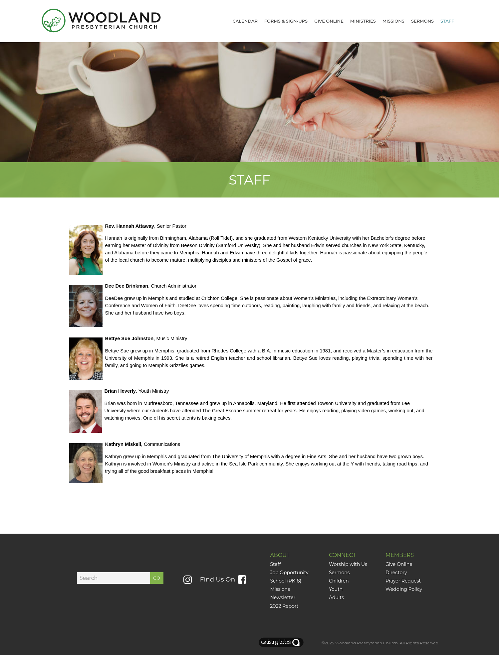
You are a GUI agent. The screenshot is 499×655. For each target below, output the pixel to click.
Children (339, 581)
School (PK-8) (285, 581)
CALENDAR (245, 21)
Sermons (422, 21)
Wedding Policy (403, 589)
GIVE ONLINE (329, 21)
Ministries (363, 21)
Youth (336, 589)
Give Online (398, 564)
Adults (336, 597)
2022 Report (284, 606)
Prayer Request (403, 581)
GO (156, 578)
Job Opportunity (289, 573)
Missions (393, 21)
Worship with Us (349, 564)
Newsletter (282, 597)
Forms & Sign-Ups (286, 21)
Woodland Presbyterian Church (366, 642)
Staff (447, 21)
